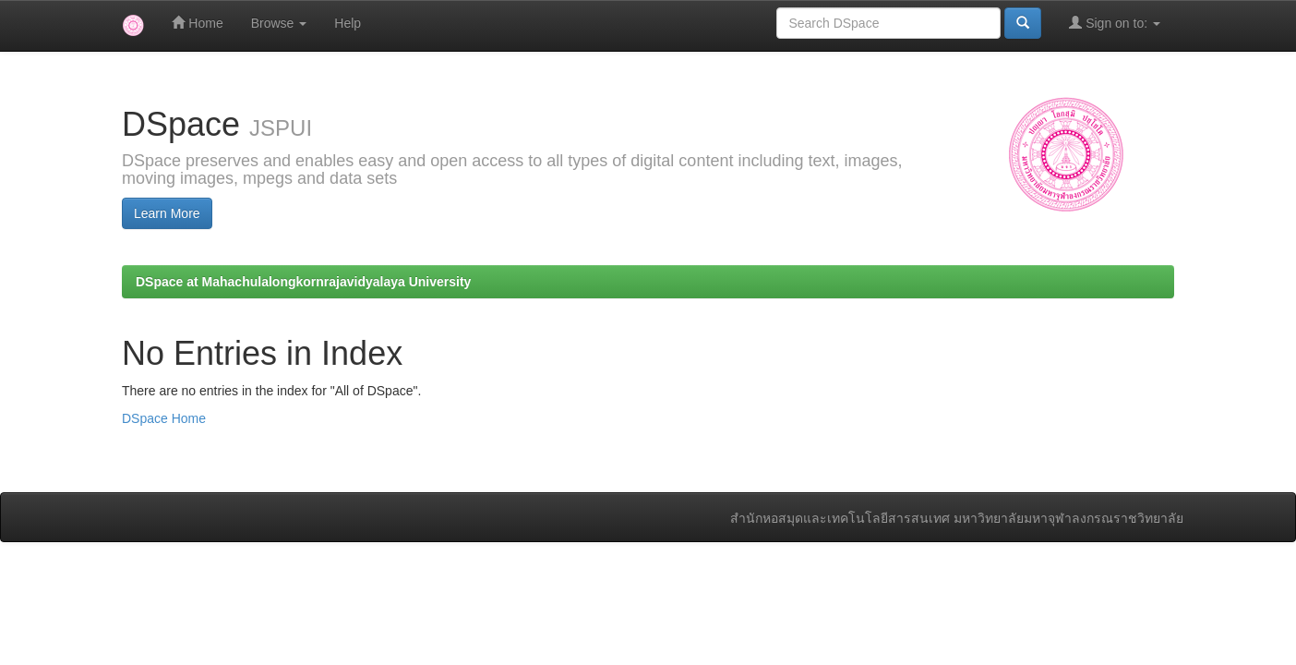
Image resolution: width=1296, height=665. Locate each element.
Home (197, 22)
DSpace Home (164, 418)
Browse (279, 23)
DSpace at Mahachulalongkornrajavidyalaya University (303, 281)
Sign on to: (1114, 22)
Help (347, 23)
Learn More (167, 213)
